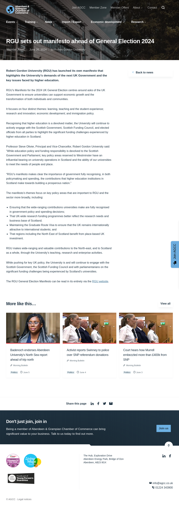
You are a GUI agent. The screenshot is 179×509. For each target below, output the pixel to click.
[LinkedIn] (164, 456)
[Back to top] (169, 446)
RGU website (100, 281)
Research (137, 21)
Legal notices (24, 499)
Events (10, 21)
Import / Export (71, 21)
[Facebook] (170, 456)
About (136, 7)
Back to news (142, 72)
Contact (152, 7)
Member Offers (120, 7)
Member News (15, 49)
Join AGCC (78, 7)
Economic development (106, 21)
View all (165, 303)
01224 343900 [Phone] (162, 487)
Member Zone (98, 7)
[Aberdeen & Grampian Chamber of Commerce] (17, 9)
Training (30, 21)
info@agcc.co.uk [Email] (161, 483)
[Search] (163, 7)
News (48, 21)
